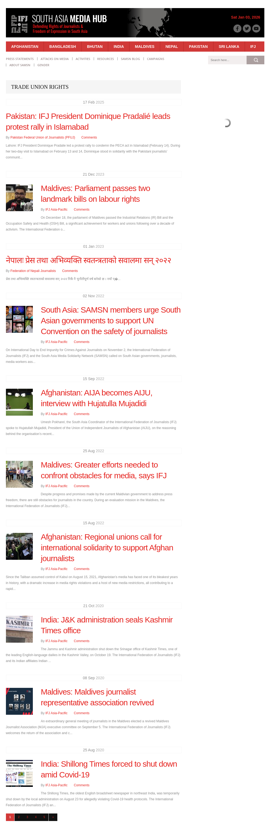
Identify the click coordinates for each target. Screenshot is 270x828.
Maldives (144, 46)
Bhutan (95, 46)
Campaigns (155, 59)
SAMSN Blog (130, 59)
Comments (89, 137)
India (119, 46)
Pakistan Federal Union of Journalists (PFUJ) (42, 137)
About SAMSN (19, 65)
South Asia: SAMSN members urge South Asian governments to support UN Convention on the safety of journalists (111, 320)
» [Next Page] (53, 817)
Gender (43, 65)
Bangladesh (62, 46)
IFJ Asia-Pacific (56, 209)
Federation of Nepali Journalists (33, 271)
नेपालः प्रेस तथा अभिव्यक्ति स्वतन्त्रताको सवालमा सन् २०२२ (88, 260)
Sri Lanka (229, 46)
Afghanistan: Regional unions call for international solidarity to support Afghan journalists (107, 547)
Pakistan (198, 46)
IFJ (253, 46)
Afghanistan (24, 46)
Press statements (20, 59)
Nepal (172, 46)
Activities (83, 59)
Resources (105, 59)
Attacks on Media (55, 59)
